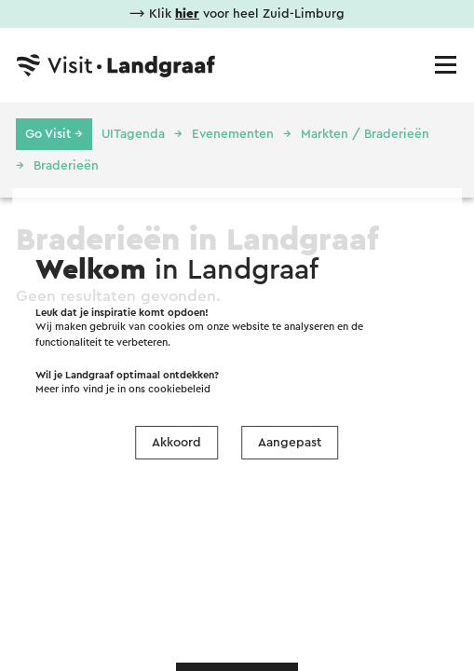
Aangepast (289, 442)
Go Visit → (54, 134)
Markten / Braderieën (365, 134)
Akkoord (176, 442)
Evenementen (233, 134)
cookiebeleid (179, 389)
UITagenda (133, 134)
